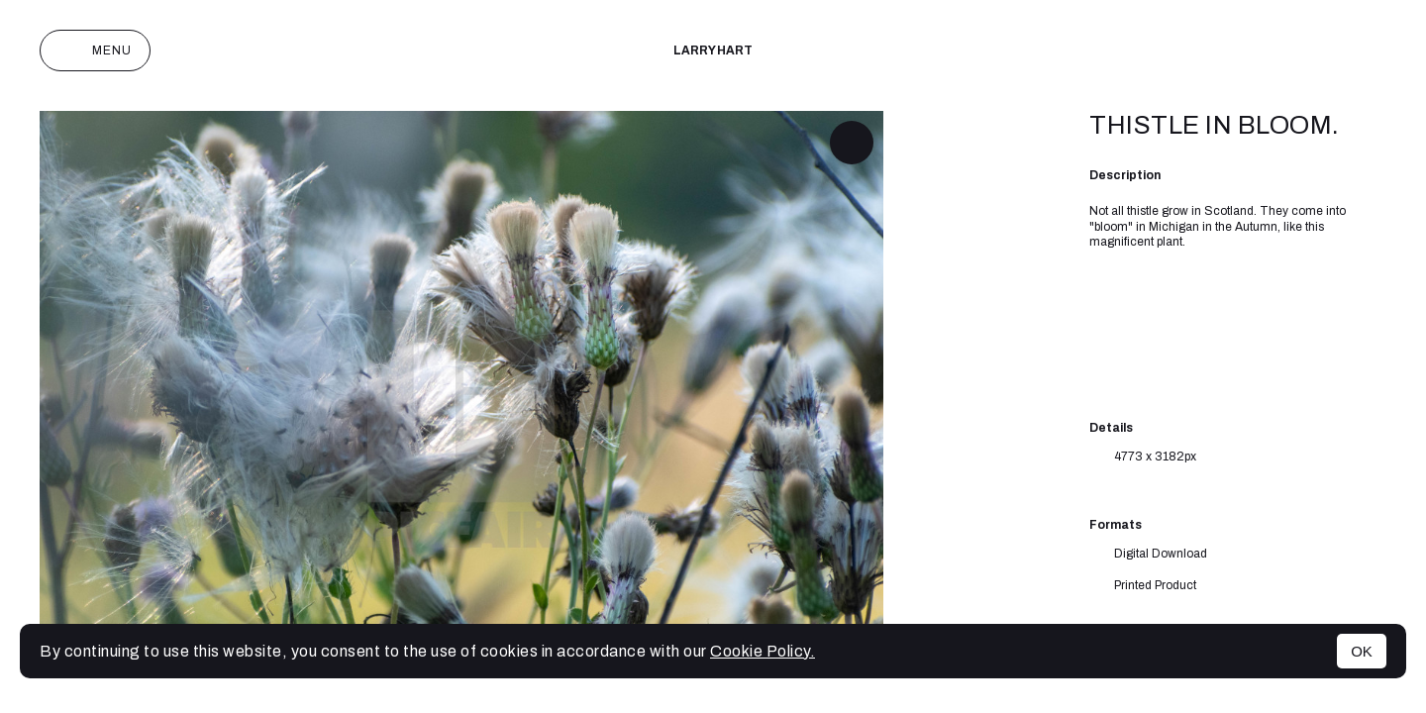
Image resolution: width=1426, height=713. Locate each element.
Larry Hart (713, 50)
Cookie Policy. (762, 651)
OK (1362, 651)
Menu (95, 50)
